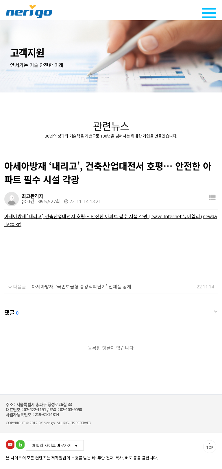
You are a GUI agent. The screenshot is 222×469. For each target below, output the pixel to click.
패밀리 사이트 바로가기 (52, 445)
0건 (28, 201)
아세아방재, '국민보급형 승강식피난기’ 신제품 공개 (81, 286)
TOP (210, 446)
